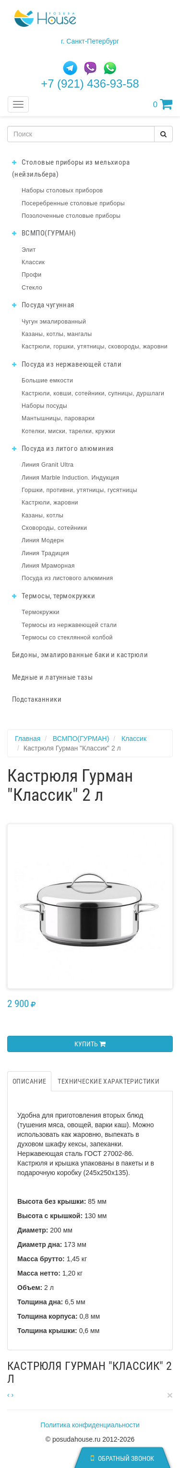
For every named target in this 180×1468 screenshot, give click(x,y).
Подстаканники (36, 699)
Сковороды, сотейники (54, 528)
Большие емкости (47, 380)
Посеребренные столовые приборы (73, 203)
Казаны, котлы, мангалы (57, 334)
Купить (90, 1044)
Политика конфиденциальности (90, 1425)
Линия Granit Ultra (47, 464)
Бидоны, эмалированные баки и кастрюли (80, 654)
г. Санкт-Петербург (90, 41)
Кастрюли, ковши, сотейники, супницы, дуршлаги (93, 393)
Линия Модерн (43, 540)
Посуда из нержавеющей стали (66, 364)
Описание (29, 1081)
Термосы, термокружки (53, 596)
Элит (29, 250)
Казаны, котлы (42, 515)
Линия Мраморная (48, 565)
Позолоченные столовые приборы (71, 216)
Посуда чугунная (43, 305)
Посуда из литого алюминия (62, 448)
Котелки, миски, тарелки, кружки (68, 431)
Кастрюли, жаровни (50, 502)
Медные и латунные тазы (52, 677)
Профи (31, 274)
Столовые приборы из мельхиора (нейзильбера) (71, 168)
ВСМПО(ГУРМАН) (44, 233)
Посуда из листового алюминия (67, 578)
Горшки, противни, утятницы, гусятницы (79, 490)
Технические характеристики (108, 1081)
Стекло (32, 287)
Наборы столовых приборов (62, 190)
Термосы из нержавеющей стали (69, 625)
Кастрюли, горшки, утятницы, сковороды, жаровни (95, 346)
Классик (33, 262)
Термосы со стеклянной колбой (67, 637)
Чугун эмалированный (54, 321)
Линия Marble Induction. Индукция (70, 477)
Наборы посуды (44, 406)
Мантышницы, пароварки (58, 418)
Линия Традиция (45, 553)
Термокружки (41, 612)
